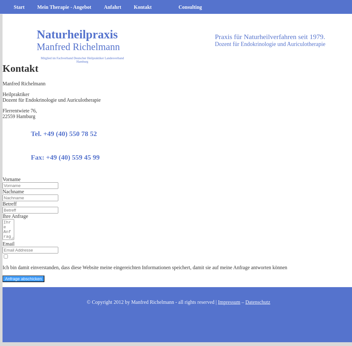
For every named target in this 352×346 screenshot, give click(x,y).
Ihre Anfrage (15, 216)
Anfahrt (112, 7)
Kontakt (143, 7)
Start (19, 7)
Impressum (229, 306)
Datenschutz (257, 306)
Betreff (10, 204)
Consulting (190, 7)
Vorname (11, 179)
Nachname (13, 191)
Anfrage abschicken (23, 282)
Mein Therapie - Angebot (64, 7)
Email (8, 247)
